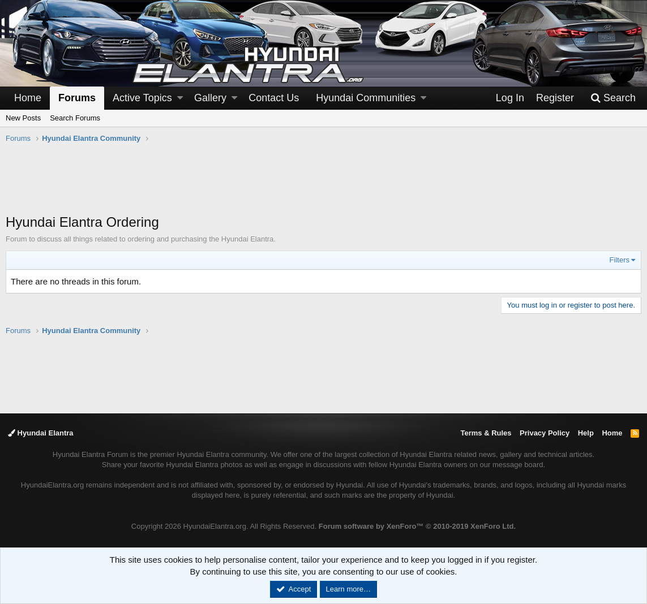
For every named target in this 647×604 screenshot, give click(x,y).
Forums (77, 97)
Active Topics (142, 97)
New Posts (23, 118)
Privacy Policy (544, 433)
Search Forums (75, 118)
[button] (180, 98)
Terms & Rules (485, 433)
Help (586, 433)
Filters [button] (619, 260)
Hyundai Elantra (41, 433)
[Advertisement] (324, 184)
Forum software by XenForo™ (417, 526)
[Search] (613, 98)
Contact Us (273, 97)
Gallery (210, 97)
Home (27, 97)
